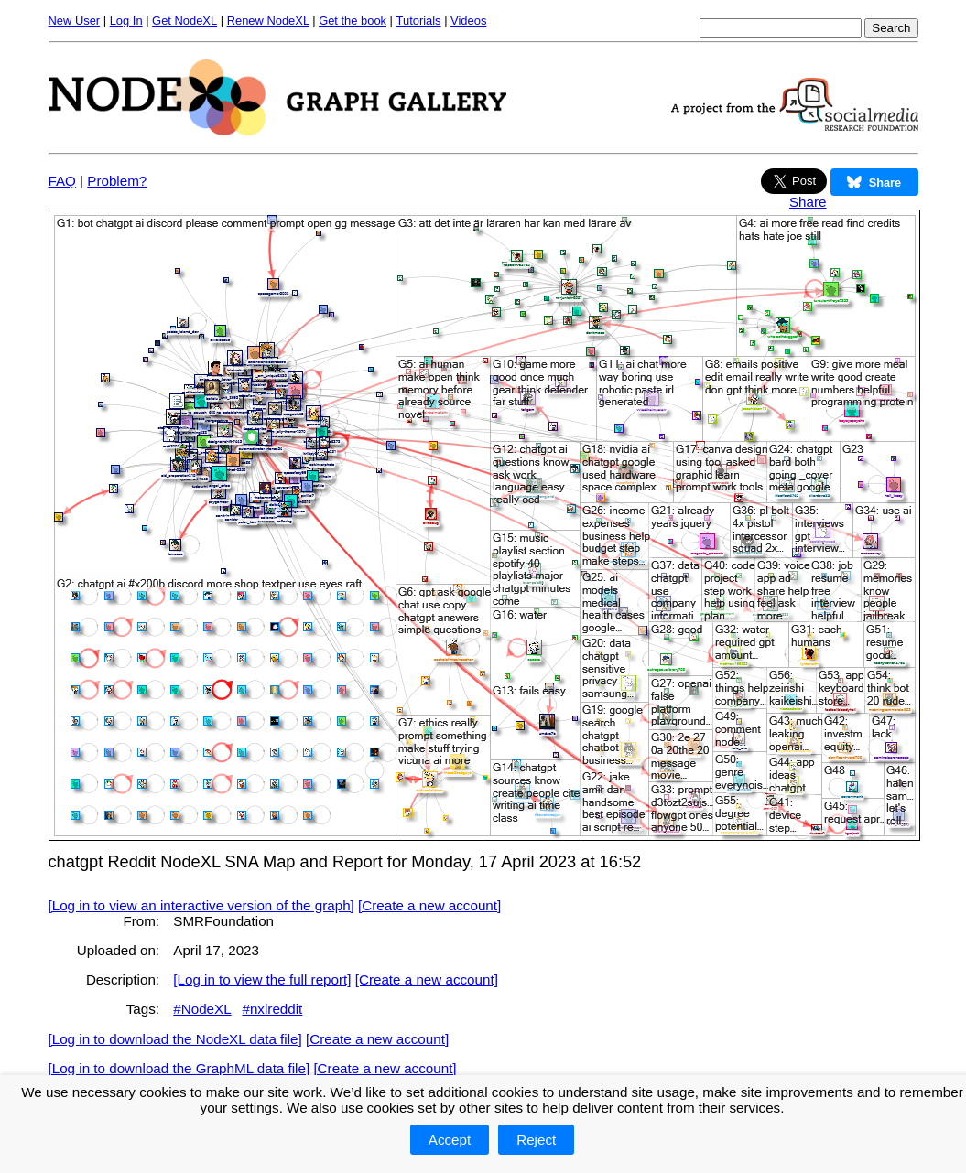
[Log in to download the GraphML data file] (179, 1068)
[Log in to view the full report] (262, 979)
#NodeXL (202, 1009)
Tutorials (418, 20)
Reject (536, 1139)
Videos (468, 20)
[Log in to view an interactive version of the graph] (201, 905)
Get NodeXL (184, 20)
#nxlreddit (272, 1009)
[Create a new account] (429, 905)
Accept (450, 1139)
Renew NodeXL (268, 20)
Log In (126, 20)
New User (75, 20)
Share (808, 202)
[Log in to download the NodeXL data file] (175, 1039)
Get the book (352, 20)
